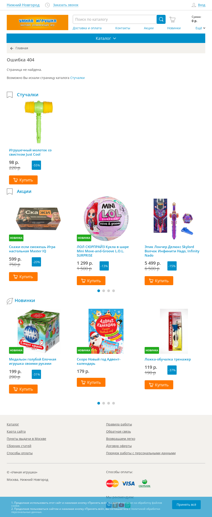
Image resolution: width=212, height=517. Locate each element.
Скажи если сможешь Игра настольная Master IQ (32, 249)
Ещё (199, 28)
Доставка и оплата (87, 28)
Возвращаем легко (120, 438)
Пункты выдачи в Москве (26, 438)
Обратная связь (118, 431)
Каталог (13, 424)
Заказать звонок (65, 5)
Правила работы (119, 424)
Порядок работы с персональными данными (141, 453)
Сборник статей (19, 446)
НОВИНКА (16, 237)
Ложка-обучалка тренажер (168, 359)
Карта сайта (16, 431)
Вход (201, 5)
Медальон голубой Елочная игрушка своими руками (32, 361)
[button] (98, 290)
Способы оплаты (20, 453)
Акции (149, 28)
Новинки (174, 28)
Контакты (122, 28)
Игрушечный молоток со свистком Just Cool (30, 152)
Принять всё (186, 504)
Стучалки (77, 78)
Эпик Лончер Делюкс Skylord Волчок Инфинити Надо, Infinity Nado (172, 251)
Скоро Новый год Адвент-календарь (99, 361)
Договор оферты (119, 446)
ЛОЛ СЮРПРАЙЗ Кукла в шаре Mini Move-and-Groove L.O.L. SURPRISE (103, 251)
